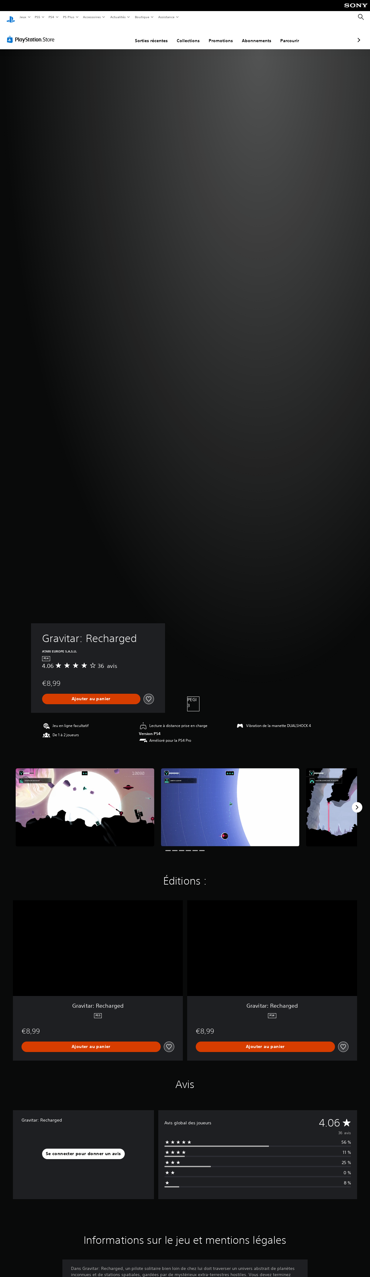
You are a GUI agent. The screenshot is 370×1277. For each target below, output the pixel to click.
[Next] (357, 801)
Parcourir (257, 35)
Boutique (142, 17)
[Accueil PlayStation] (11, 17)
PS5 (38, 17)
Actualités (118, 17)
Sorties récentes (118, 35)
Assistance (166, 17)
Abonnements (224, 35)
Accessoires (92, 17)
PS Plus (68, 17)
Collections (155, 35)
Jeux (22, 17)
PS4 (52, 17)
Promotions (188, 35)
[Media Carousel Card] (85, 801)
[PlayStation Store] (32, 33)
